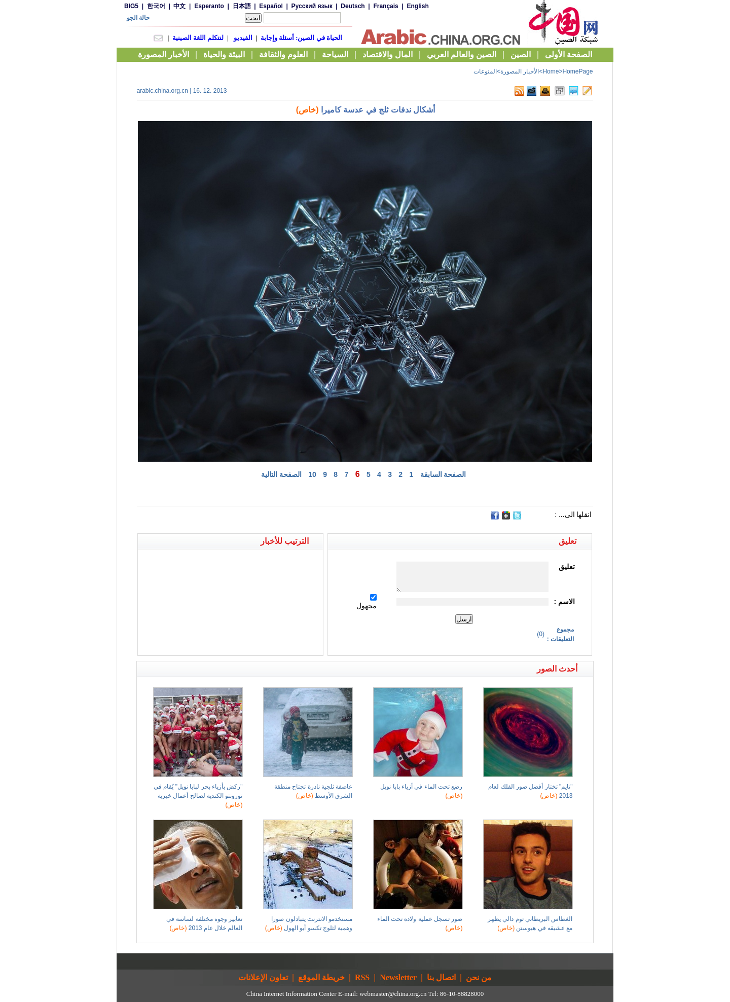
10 (312, 474)
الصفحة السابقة (443, 474)
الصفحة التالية (281, 474)
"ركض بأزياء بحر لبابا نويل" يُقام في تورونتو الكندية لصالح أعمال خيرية (198, 795)
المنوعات (485, 71)
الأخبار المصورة (519, 71)
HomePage (577, 71)
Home (550, 71)
